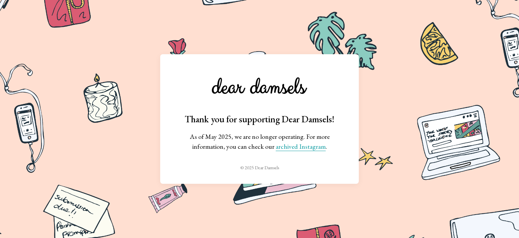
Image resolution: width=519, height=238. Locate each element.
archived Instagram (301, 146)
